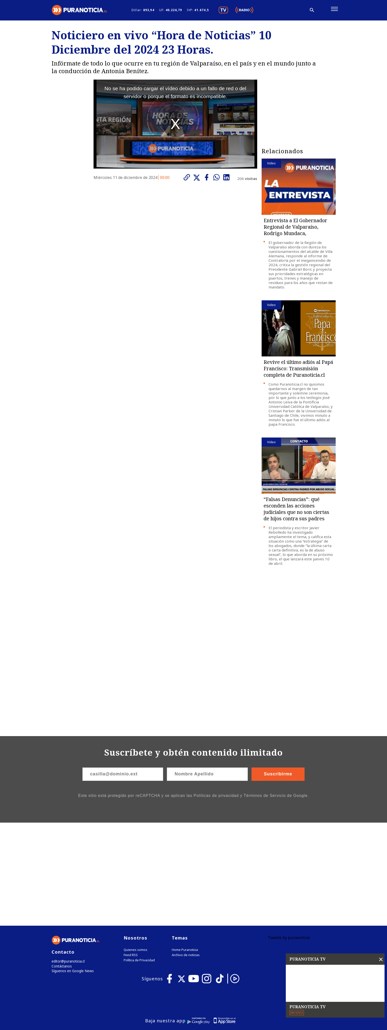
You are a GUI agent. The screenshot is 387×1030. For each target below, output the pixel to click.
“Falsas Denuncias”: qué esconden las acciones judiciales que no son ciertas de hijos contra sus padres (296, 511)
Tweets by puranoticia (289, 837)
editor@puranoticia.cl (67, 860)
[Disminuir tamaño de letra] (282, 11)
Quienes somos (135, 849)
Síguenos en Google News (72, 871)
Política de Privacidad (139, 859)
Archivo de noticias (186, 854)
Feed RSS (131, 854)
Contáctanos (61, 866)
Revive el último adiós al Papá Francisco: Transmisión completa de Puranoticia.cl (298, 370)
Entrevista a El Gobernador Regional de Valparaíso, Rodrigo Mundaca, (295, 229)
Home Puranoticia (185, 849)
